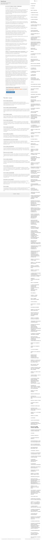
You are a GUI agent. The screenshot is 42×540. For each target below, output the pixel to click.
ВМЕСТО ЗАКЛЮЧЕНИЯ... (35, 282)
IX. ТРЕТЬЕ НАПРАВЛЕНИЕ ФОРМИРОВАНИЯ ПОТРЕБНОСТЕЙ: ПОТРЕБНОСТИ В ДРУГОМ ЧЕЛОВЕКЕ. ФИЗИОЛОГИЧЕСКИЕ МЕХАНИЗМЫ (35, 288)
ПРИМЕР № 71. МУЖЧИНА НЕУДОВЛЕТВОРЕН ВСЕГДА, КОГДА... (35, 266)
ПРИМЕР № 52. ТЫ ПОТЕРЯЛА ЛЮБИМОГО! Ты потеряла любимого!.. (35, 163)
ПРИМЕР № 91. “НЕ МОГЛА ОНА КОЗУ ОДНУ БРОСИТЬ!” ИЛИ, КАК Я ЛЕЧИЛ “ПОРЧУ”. (36, 361)
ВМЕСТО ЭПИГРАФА (34, 10)
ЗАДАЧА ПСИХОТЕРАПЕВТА (35, 420)
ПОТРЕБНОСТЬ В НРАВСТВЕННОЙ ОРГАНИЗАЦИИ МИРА (36, 397)
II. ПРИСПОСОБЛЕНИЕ (34, 19)
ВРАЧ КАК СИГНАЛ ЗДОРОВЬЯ (35, 63)
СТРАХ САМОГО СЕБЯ (34, 496)
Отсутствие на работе (8, 133)
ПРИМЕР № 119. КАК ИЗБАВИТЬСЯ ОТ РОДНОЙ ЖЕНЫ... (35, 487)
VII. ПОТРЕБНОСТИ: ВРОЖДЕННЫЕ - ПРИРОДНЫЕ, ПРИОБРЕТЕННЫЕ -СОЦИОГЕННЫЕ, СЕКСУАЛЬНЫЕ (35, 158)
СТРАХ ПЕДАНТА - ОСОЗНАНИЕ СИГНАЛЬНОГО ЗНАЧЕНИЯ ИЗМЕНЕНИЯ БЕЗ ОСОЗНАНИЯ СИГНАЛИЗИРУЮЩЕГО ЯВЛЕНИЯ (36, 492)
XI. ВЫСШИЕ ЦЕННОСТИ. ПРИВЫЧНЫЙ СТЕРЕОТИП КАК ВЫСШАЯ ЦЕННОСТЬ (35, 423)
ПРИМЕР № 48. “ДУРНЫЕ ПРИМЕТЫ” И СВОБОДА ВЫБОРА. (34, 150)
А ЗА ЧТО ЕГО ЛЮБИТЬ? (34, 349)
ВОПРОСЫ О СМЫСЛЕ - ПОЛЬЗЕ (36, 400)
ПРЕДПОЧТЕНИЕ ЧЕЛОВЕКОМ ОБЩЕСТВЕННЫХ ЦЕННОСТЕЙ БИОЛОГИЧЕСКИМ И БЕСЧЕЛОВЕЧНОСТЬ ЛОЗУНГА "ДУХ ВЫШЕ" (35, 44)
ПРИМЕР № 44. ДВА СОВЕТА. (35, 141)
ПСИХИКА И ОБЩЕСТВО (34, 435)
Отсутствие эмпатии (8, 120)
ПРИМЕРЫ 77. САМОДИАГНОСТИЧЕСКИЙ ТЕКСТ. (35, 279)
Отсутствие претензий (8, 126)
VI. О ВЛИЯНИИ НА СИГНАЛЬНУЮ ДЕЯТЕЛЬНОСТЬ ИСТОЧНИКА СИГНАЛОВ (36, 126)
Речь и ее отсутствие (8, 152)
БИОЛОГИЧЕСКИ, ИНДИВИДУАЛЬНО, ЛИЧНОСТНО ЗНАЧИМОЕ (36, 101)
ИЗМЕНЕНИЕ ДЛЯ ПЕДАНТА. (35, 476)
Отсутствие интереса (8, 100)
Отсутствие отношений (8, 172)
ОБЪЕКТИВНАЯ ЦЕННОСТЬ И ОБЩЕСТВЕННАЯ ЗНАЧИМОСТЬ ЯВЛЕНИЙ (36, 105)
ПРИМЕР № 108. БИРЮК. (34, 415)
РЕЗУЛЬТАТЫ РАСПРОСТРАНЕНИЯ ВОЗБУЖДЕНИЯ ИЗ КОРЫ (35, 189)
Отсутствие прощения (8, 165)
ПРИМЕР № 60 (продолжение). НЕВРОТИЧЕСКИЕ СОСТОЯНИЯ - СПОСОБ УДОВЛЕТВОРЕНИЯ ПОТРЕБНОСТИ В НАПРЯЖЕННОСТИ (36, 210)
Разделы (18, 193)
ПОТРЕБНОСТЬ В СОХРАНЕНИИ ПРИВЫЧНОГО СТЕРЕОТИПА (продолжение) (36, 518)
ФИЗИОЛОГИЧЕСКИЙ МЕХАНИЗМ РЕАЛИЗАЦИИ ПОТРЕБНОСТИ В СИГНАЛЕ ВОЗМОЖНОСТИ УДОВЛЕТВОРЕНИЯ (35, 222)
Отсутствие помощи (8, 159)
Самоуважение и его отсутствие (10, 139)
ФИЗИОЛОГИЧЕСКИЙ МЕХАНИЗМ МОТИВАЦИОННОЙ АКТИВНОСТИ (36, 180)
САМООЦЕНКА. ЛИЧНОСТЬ (35, 450)
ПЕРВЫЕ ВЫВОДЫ (33, 28)
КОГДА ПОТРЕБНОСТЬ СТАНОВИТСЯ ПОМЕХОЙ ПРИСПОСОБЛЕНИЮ (35, 533)
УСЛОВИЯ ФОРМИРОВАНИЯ (35, 530)
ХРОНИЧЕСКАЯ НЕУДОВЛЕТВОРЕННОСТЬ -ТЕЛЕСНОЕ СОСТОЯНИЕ (35, 227)
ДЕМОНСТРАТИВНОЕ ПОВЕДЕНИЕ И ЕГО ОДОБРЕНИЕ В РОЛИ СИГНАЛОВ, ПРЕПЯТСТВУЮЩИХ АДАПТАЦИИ (36, 116)
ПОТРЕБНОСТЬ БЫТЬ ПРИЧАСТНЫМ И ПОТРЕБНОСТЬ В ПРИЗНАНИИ (36, 409)
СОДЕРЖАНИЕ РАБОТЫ (34, 12)
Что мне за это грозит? (8, 179)
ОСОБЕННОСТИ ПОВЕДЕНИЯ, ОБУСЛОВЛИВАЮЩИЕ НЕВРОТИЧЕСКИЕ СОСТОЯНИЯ (35, 510)
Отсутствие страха (7, 114)
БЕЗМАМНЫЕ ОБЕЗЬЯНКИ (35, 307)
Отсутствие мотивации (8, 146)
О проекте (14, 193)
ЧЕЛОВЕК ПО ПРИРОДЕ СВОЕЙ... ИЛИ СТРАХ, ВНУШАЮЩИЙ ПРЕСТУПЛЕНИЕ (36, 368)
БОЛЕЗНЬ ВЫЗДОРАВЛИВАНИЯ (35, 65)
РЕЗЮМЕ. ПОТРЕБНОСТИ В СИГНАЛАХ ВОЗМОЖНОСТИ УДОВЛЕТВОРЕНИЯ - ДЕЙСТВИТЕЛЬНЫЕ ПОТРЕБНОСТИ (35, 216)
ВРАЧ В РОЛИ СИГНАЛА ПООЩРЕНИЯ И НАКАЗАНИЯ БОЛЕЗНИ (35, 60)
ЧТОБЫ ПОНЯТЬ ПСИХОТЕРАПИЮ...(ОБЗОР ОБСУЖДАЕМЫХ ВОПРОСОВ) (35, 78)
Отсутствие (6, 186)
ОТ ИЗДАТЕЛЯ (33, 5)
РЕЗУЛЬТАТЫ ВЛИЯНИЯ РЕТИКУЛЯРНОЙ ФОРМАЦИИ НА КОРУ (36, 185)
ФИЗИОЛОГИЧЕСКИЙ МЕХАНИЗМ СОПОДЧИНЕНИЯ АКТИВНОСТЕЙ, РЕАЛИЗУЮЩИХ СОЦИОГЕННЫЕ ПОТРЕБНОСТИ (36, 338)
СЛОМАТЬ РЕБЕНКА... (34, 301)
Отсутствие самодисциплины (10, 107)
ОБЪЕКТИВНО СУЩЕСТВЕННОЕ (36, 94)
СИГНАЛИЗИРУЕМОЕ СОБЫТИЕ (36, 84)
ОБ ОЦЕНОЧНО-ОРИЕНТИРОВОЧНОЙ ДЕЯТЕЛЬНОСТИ (34, 460)
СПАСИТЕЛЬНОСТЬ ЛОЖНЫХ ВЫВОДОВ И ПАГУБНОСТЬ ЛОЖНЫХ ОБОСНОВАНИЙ (35, 176)
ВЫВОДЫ (32, 51)
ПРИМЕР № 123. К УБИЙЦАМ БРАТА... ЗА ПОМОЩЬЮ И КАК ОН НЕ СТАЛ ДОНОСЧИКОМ (35, 503)
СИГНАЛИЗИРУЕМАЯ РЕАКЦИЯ (36, 86)
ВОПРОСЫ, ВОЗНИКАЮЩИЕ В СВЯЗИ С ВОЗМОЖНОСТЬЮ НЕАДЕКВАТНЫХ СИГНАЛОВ (35, 122)
